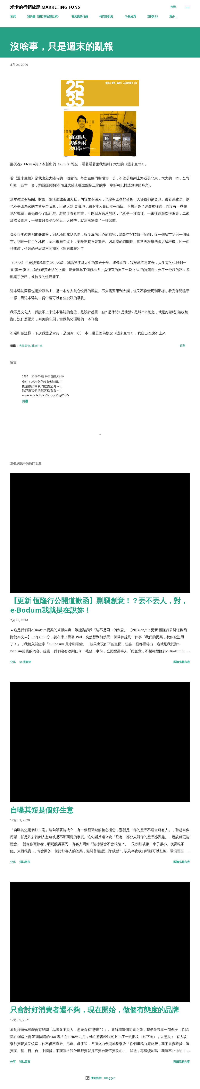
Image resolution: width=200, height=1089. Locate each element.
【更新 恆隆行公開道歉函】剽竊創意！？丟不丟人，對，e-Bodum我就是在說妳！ (99, 605)
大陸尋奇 (24, 345)
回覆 (25, 401)
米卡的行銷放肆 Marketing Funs (45, 7)
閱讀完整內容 (181, 662)
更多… (173, 16)
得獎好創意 (106, 16)
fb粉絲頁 (130, 16)
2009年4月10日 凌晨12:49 (47, 376)
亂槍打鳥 (37, 345)
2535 (25, 376)
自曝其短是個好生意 (41, 810)
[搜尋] (173, 7)
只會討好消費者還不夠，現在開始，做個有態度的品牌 (94, 1009)
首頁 (13, 16)
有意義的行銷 (79, 16)
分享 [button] (182, 345)
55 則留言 (25, 662)
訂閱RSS (152, 16)
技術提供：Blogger (100, 1078)
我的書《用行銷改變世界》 (43, 16)
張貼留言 (24, 862)
